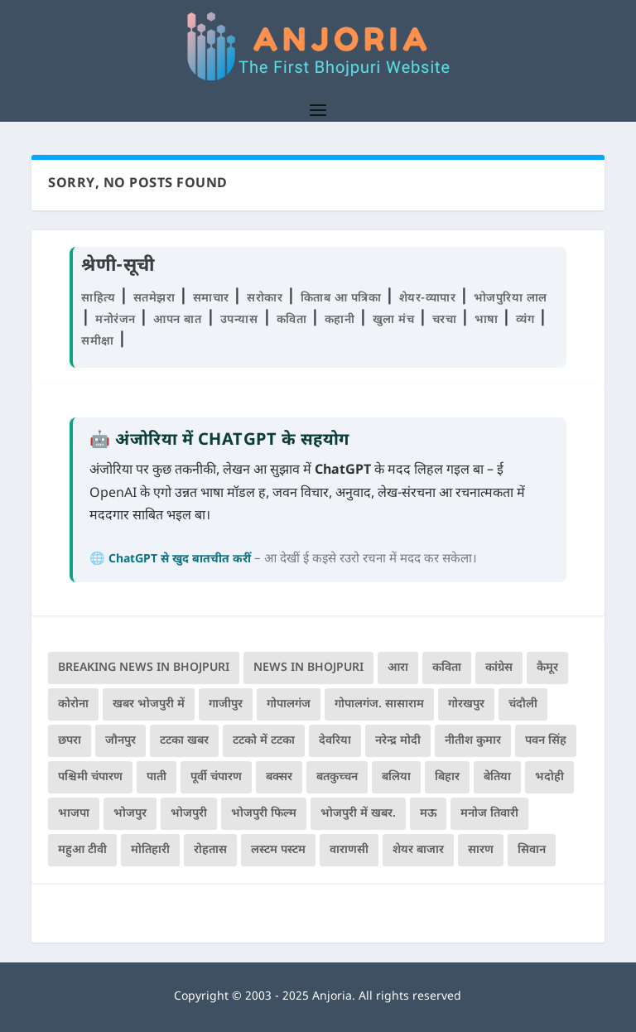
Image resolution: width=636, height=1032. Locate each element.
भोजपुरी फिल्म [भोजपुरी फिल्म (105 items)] (263, 814)
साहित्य (100, 298)
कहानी (342, 320)
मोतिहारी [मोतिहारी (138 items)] (150, 850)
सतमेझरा (156, 298)
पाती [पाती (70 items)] (156, 777)
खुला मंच (395, 320)
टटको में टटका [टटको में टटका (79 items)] (264, 741)
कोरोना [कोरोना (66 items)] (73, 704)
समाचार (213, 298)
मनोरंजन (117, 320)
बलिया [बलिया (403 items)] (396, 777)
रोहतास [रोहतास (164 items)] (210, 850)
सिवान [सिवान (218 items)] (532, 850)
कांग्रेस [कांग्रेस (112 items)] (499, 668)
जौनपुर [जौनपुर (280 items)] (120, 741)
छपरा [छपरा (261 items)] (69, 741)
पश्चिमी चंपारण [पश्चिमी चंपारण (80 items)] (90, 777)
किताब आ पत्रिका (343, 298)
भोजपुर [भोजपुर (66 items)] (130, 814)
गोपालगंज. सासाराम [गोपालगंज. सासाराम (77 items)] (379, 704)
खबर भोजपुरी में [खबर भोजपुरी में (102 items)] (149, 704)
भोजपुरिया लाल (510, 298)
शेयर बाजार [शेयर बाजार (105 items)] (418, 850)
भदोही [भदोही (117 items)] (549, 777)
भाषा (489, 320)
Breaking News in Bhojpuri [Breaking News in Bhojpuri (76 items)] (143, 668)
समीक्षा (99, 342)
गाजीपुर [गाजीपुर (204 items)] (226, 704)
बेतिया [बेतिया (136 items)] (497, 777)
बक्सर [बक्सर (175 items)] (279, 777)
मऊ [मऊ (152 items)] (428, 814)
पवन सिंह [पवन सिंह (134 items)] (545, 741)
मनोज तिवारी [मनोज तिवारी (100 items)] (489, 814)
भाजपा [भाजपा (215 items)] (73, 814)
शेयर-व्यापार (429, 298)
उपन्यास (239, 320)
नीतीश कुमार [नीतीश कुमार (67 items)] (473, 741)
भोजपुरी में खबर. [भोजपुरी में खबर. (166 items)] (358, 814)
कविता (294, 320)
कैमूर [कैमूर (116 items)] (547, 668)
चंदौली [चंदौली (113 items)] (522, 704)
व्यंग (527, 320)
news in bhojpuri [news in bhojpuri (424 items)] (308, 668)
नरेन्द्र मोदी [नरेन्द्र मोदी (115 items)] (398, 741)
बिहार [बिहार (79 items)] (447, 777)
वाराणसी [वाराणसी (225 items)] (349, 850)
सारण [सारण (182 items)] (481, 850)
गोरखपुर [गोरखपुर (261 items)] (466, 704)
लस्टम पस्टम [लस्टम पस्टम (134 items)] (278, 850)
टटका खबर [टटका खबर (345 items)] (184, 741)
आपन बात (177, 320)
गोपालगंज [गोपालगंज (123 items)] (289, 704)
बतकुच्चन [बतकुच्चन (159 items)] (337, 777)
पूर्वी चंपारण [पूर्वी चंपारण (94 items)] (216, 777)
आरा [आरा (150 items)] (398, 668)
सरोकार (267, 298)
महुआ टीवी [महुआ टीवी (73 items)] (82, 850)
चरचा (446, 320)
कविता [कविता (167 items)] (446, 668)
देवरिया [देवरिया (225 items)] (335, 741)
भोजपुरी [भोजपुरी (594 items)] (189, 814)
